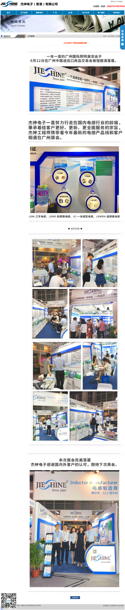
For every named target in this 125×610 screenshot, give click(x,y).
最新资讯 (39, 13)
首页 (8, 13)
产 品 (55, 13)
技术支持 (85, 13)
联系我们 (116, 13)
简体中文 (114, 1)
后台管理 (121, 606)
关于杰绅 (23, 13)
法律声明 (113, 606)
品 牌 (70, 13)
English (120, 1)
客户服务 (101, 13)
